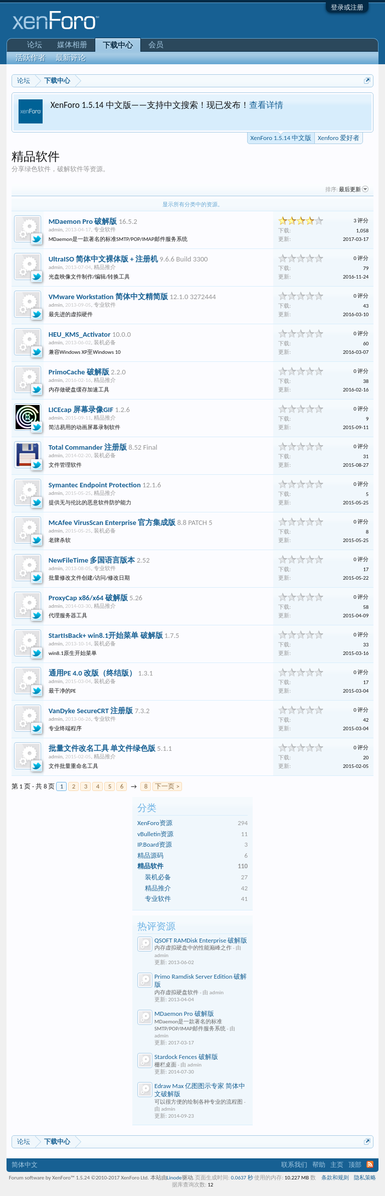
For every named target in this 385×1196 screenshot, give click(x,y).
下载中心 (118, 45)
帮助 (318, 1164)
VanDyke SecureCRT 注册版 (91, 710)
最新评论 (71, 57)
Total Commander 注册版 (88, 447)
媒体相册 (72, 44)
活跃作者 (31, 57)
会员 (155, 44)
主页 (336, 1164)
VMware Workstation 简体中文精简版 (108, 296)
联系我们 (294, 1164)
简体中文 (25, 1164)
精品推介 (158, 888)
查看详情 (266, 104)
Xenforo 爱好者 (338, 138)
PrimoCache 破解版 (79, 371)
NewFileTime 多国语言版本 (92, 560)
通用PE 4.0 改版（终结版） (92, 673)
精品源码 (150, 855)
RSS (369, 1164)
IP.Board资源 (154, 844)
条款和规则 (335, 1177)
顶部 (354, 1164)
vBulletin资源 (155, 834)
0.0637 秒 (242, 1177)
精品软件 (150, 866)
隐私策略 (365, 1177)
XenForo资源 (154, 823)
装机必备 (158, 877)
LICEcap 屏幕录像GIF (81, 409)
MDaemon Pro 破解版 (184, 1013)
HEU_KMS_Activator (80, 334)
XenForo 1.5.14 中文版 (281, 137)
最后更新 (353, 189)
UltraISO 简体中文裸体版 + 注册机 (103, 258)
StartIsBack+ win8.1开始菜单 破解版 (106, 635)
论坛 (34, 44)
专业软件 (158, 898)
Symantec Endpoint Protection (95, 484)
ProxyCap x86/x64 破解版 (88, 597)
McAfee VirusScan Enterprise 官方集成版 (112, 522)
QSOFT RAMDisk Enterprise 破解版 (200, 940)
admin (56, 229)
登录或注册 (347, 7)
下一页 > (167, 786)
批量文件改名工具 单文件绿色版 (102, 748)
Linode (174, 1177)
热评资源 (156, 926)
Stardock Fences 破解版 (186, 1056)
